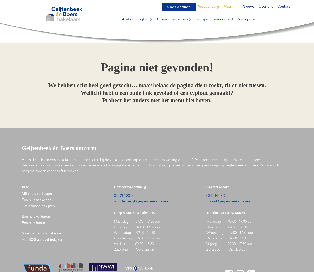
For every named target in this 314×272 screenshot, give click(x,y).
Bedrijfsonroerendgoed (214, 19)
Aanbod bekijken (137, 19)
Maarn (229, 7)
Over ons (266, 7)
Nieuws (248, 7)
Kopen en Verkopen (173, 19)
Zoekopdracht (248, 19)
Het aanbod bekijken (38, 206)
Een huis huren (33, 223)
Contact (283, 7)
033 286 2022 (123, 196)
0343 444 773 (216, 196)
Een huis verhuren (36, 217)
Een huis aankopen (36, 200)
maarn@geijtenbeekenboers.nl (230, 201)
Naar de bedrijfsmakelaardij (43, 233)
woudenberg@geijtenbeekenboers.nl (143, 201)
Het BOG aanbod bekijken (42, 240)
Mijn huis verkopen (37, 194)
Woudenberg (208, 7)
